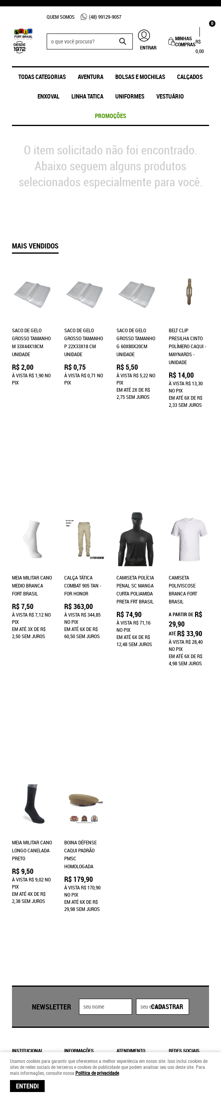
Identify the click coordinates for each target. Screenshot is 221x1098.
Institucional (27, 849)
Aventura (90, 77)
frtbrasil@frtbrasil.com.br (149, 909)
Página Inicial (27, 861)
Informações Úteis (79, 853)
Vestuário (170, 96)
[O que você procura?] (123, 41)
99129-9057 (105, 16)
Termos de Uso (80, 885)
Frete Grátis (78, 893)
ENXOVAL (48, 96)
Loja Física (24, 877)
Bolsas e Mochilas (140, 77)
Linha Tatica (87, 96)
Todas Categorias (42, 77)
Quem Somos (61, 16)
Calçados (190, 77)
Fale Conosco (27, 869)
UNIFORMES (129, 96)
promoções (110, 116)
